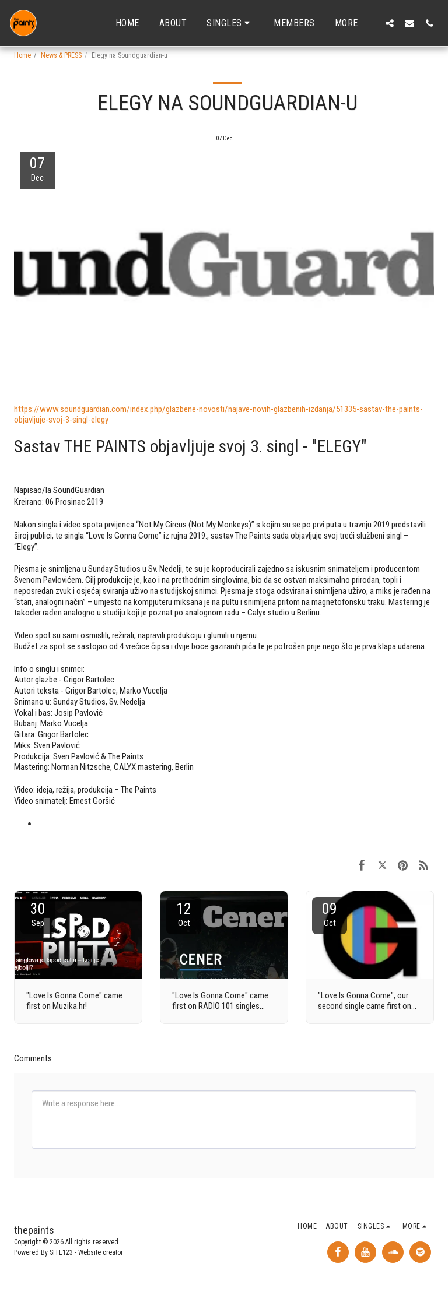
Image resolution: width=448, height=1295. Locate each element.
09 (329, 914)
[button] (230, 23)
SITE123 (61, 1252)
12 (183, 914)
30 (37, 914)
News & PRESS (61, 55)
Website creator (100, 1252)
